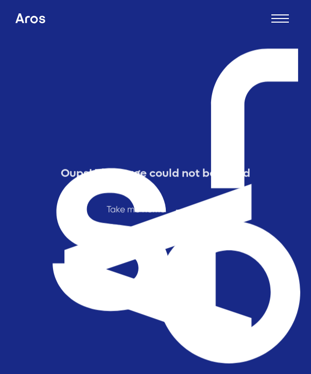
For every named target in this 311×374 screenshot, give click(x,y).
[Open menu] (280, 18)
